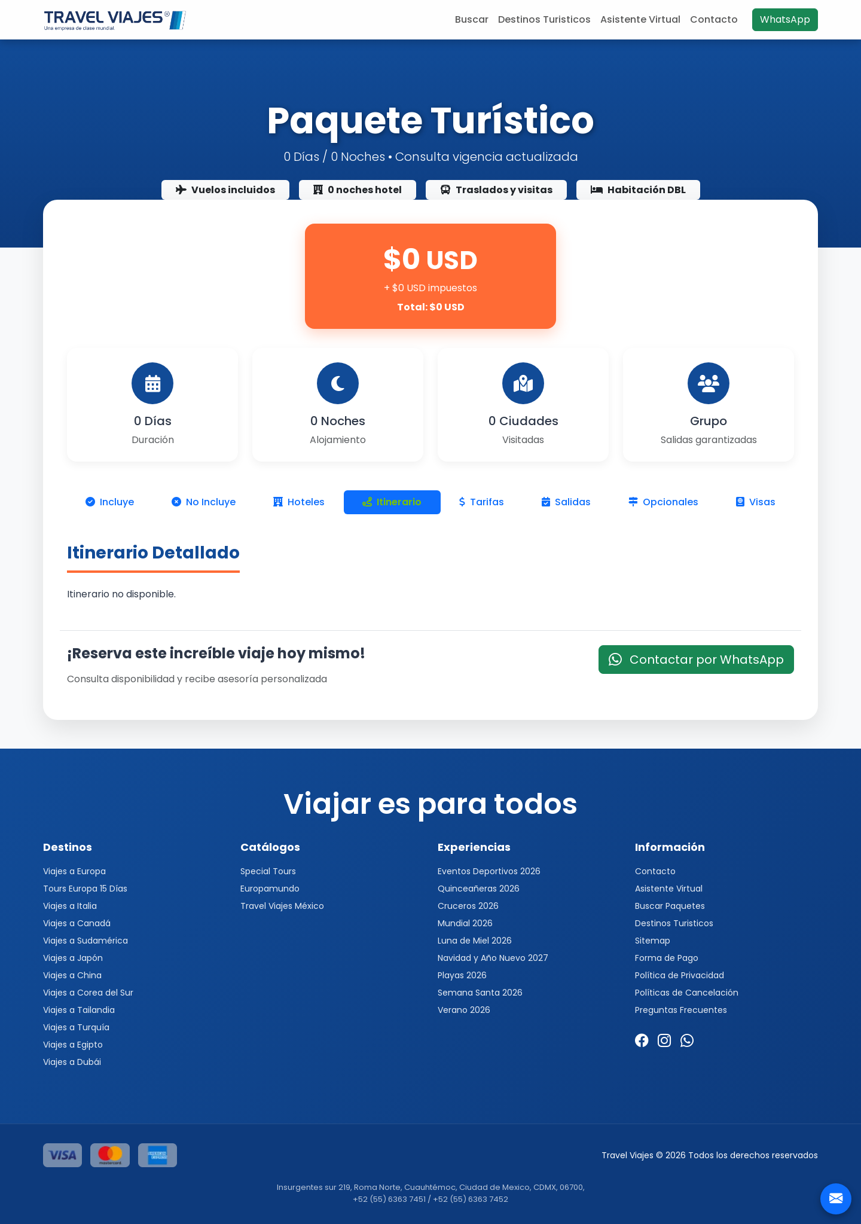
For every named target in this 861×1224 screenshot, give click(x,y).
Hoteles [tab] (299, 502)
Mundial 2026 (465, 923)
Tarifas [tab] (481, 502)
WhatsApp (785, 19)
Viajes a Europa (74, 871)
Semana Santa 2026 (480, 993)
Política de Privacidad (679, 975)
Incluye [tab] (110, 502)
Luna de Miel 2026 (475, 941)
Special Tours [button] (268, 871)
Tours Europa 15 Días (85, 889)
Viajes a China (72, 975)
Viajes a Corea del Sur (88, 993)
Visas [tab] (755, 502)
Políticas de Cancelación (686, 993)
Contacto (714, 19)
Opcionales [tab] (663, 502)
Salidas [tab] (566, 502)
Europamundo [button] (270, 889)
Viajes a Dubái (72, 1062)
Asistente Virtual (640, 19)
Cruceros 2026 (468, 906)
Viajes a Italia (70, 906)
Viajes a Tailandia (79, 1010)
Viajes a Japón (73, 958)
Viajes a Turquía (76, 1027)
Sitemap (652, 941)
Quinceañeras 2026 (479, 889)
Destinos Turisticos (544, 19)
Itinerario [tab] (392, 502)
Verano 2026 (464, 1010)
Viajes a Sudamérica (85, 941)
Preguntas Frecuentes (681, 1010)
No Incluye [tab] (204, 502)
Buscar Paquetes (670, 906)
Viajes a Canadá (77, 923)
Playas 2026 (462, 975)
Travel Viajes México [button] (282, 906)
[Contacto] (835, 1198)
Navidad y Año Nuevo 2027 (493, 958)
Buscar (471, 19)
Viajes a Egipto (73, 1045)
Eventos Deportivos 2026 (489, 871)
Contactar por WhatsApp (696, 659)
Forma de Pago (666, 958)
